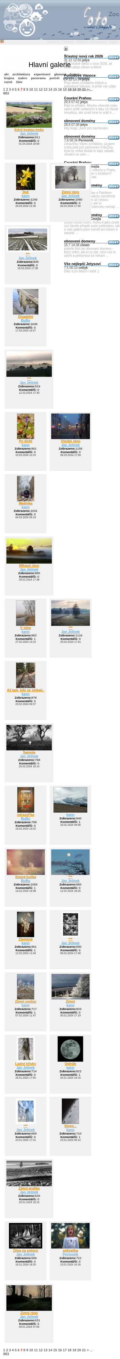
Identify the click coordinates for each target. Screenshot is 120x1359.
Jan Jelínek (29, 133)
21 (84, 89)
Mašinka (25, 503)
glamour (60, 74)
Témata (68, 42)
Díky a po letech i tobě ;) (81, 271)
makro (22, 78)
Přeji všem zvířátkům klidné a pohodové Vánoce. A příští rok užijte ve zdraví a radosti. (90, 86)
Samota (29, 752)
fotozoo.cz (98, 42)
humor (75, 74)
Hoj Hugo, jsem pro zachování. (86, 128)
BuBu (25, 320)
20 (79, 89)
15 (55, 89)
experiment (42, 74)
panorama (38, 78)
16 (60, 89)
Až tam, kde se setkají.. (25, 690)
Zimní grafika (29, 1188)
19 (74, 89)
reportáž (84, 78)
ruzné (8, 82)
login (113, 42)
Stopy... (70, 1126)
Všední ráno (70, 441)
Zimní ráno (70, 192)
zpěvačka (70, 1250)
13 (45, 89)
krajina (9, 78)
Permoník (70, 1254)
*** (27, 254)
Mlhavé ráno (29, 565)
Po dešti (25, 441)
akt (6, 74)
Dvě (25, 192)
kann (26, 196)
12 (41, 89)
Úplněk (70, 1064)
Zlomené (26, 939)
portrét (55, 78)
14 (50, 89)
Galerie (53, 42)
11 (36, 89)
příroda (68, 78)
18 (69, 89)
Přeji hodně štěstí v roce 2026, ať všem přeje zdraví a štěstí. (88, 65)
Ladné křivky (25, 1064)
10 (31, 89)
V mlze (25, 628)
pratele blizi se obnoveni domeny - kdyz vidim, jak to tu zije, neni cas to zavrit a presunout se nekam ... (90, 252)
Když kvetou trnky (29, 130)
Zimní (70, 1001)
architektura (21, 74)
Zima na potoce (25, 1250)
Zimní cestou (25, 1001)
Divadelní (25, 316)
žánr (19, 82)
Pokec (82, 42)
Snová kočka (25, 877)
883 (6, 93)
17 (65, 89)
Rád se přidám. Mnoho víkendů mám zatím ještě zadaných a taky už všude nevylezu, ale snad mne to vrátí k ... (91, 109)
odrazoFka (25, 814)
